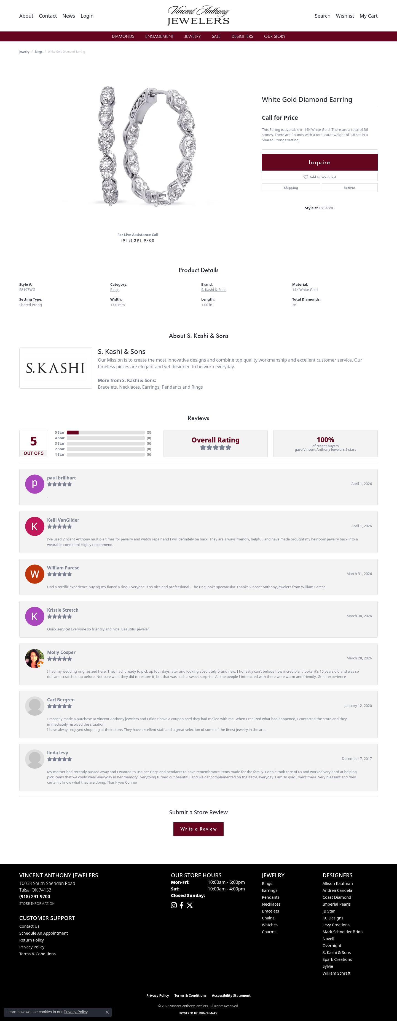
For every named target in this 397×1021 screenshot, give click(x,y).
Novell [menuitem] (328, 938)
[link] (26, 16)
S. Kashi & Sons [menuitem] (337, 952)
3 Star (60, 443)
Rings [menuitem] (267, 883)
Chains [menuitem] (268, 918)
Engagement (159, 36)
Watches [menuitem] (270, 924)
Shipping (291, 187)
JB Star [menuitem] (329, 911)
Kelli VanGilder (63, 520)
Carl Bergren (61, 700)
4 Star (60, 438)
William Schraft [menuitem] (336, 973)
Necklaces (129, 387)
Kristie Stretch (63, 610)
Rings (38, 52)
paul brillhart (61, 478)
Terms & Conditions (37, 953)
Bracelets (107, 387)
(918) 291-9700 (137, 240)
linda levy (57, 753)
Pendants (171, 387)
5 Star (60, 432)
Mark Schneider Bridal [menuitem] (343, 931)
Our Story (274, 36)
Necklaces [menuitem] (271, 904)
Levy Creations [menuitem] (336, 924)
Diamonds (123, 36)
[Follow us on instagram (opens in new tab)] (174, 905)
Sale (216, 36)
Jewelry (193, 36)
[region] (138, 145)
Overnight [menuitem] (332, 945)
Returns (350, 187)
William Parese (63, 568)
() (149, 432)
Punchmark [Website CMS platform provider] (208, 1013)
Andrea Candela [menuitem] (337, 890)
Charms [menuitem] (269, 931)
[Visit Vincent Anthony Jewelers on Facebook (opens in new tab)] (181, 905)
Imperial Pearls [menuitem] (337, 904)
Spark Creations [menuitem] (337, 959)
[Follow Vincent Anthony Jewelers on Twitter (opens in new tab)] (189, 905)
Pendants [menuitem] (271, 897)
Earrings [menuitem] (269, 890)
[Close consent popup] (107, 1012)
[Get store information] (37, 903)
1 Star (60, 454)
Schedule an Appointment (43, 933)
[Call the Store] (34, 896)
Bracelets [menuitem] (270, 911)
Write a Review (198, 829)
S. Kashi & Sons (213, 289)
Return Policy (31, 940)
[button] (87, 16)
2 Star (60, 449)
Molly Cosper (61, 652)
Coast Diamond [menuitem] (337, 897)
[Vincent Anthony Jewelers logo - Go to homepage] (198, 15)
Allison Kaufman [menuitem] (338, 883)
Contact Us (29, 926)
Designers (242, 36)
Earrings (151, 387)
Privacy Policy (31, 947)
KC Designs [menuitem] (333, 918)
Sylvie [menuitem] (328, 966)
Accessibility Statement (231, 995)
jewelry (24, 52)
